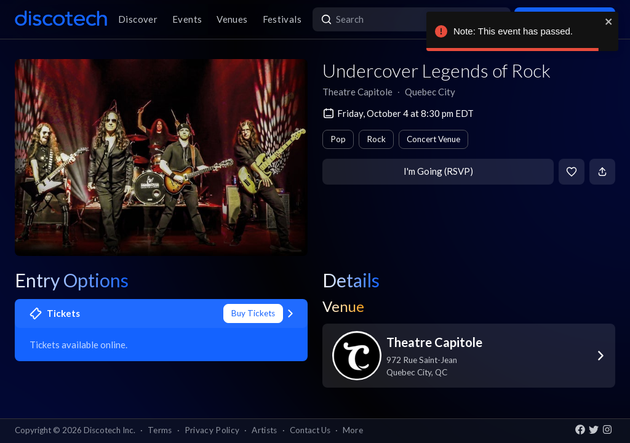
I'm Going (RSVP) (438, 171)
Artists (264, 430)
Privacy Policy (212, 430)
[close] (609, 21)
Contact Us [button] (310, 430)
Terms (160, 430)
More (353, 430)
